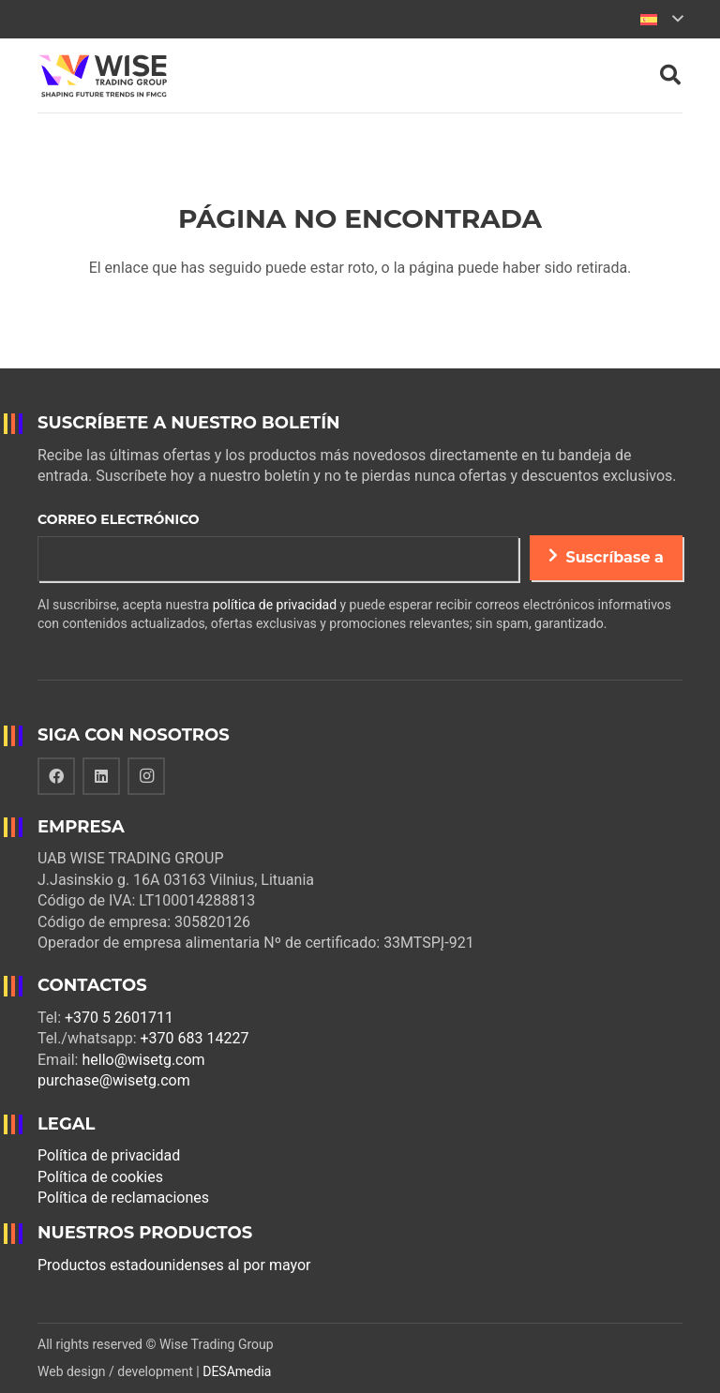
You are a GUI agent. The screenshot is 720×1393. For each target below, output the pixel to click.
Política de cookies (100, 1177)
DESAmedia (236, 1371)
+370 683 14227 (195, 1038)
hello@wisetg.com (143, 1060)
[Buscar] (670, 75)
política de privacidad (275, 604)
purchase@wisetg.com (114, 1080)
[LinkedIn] (101, 776)
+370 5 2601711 (119, 1017)
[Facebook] (56, 776)
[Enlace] (103, 75)
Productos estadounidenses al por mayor (174, 1265)
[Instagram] (146, 776)
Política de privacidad (109, 1155)
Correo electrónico (119, 519)
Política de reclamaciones (123, 1197)
